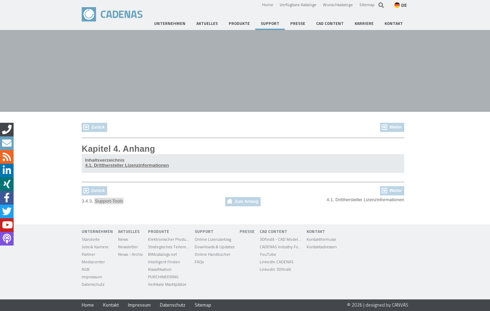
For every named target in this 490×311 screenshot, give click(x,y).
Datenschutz (172, 304)
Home (267, 4)
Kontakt (111, 304)
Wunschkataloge (338, 4)
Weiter (396, 127)
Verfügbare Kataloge (298, 4)
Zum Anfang (247, 201)
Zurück (98, 127)
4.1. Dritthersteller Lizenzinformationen (127, 165)
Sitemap (367, 4)
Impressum (139, 304)
